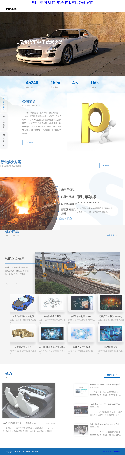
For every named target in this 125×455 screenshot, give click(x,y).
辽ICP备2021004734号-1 (110, 452)
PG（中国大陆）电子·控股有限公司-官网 (62, 2)
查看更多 (110, 375)
